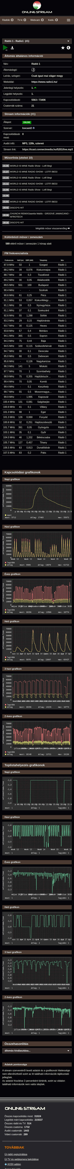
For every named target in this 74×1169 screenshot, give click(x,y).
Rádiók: (8, 20)
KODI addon (13, 1164)
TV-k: (21, 20)
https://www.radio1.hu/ (44, 82)
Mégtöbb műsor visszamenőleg (53, 228)
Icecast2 (27, 128)
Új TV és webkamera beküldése (22, 1159)
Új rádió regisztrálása (16, 1154)
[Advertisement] (37, 33)
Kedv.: (53, 20)
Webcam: (37, 20)
